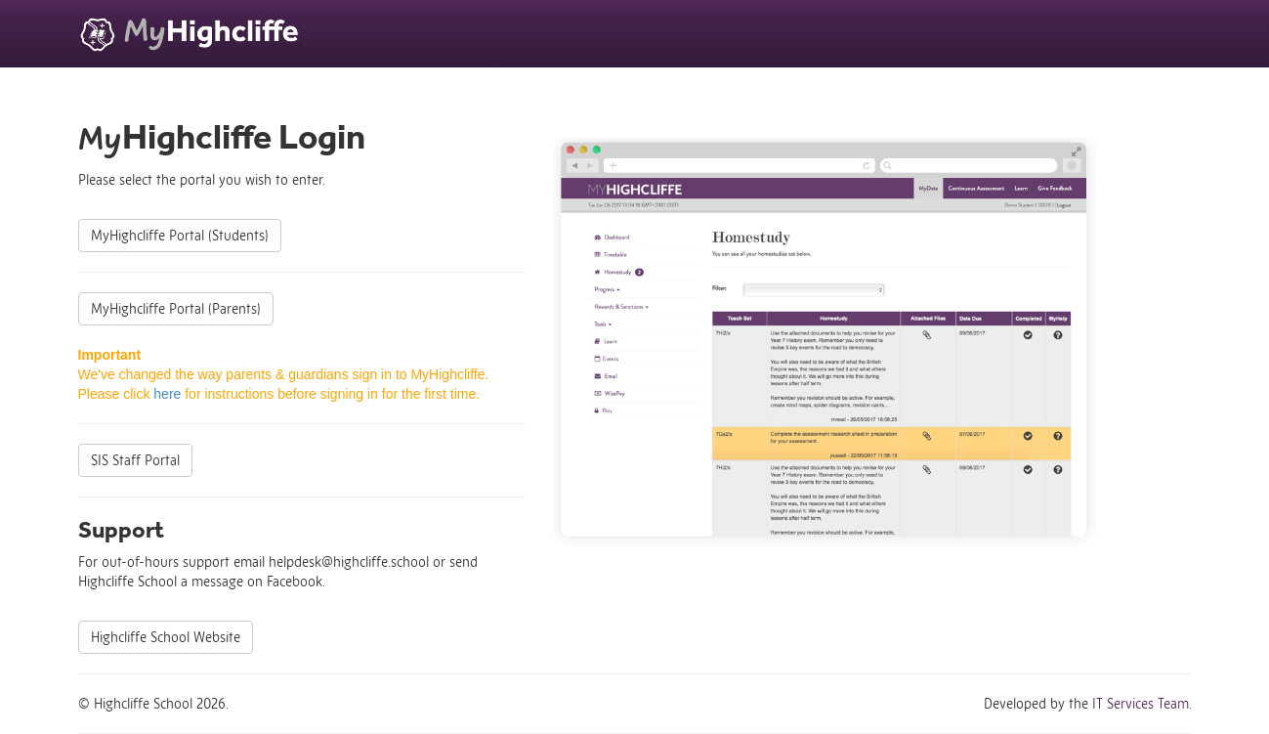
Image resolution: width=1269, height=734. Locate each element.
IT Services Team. (1142, 703)
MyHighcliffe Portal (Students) (180, 235)
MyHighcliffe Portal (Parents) (176, 309)
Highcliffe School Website (165, 637)
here (167, 394)
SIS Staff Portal (135, 460)
